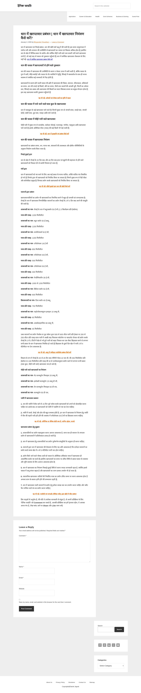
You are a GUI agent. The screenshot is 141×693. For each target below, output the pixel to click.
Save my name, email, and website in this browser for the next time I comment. (45, 602)
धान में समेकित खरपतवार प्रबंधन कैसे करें (41, 59)
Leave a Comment (58, 42)
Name (21, 567)
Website (21, 589)
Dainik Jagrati (25, 5)
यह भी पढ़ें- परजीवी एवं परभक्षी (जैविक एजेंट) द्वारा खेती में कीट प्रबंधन (55, 494)
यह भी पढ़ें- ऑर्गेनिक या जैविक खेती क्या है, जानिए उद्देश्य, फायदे (54, 421)
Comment (22, 536)
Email (21, 578)
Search (100, 626)
